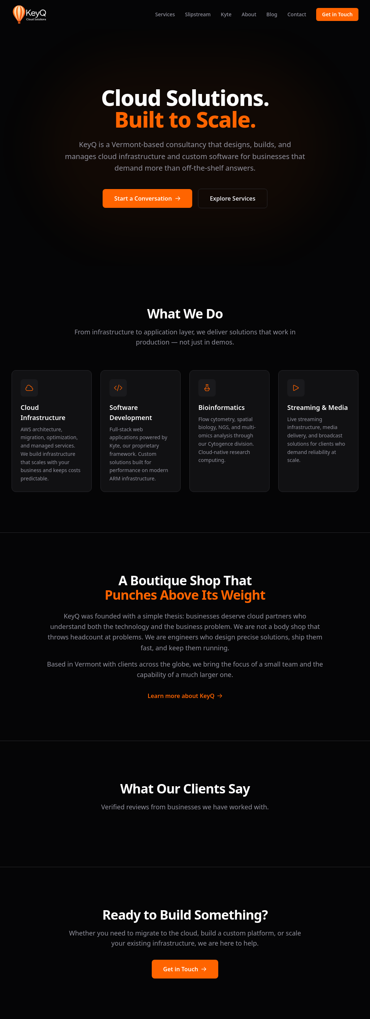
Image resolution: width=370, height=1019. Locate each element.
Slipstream (198, 14)
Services (165, 14)
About (249, 14)
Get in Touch (337, 14)
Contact (296, 14)
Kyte (226, 14)
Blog (271, 14)
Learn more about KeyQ (184, 696)
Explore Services (232, 198)
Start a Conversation (147, 198)
